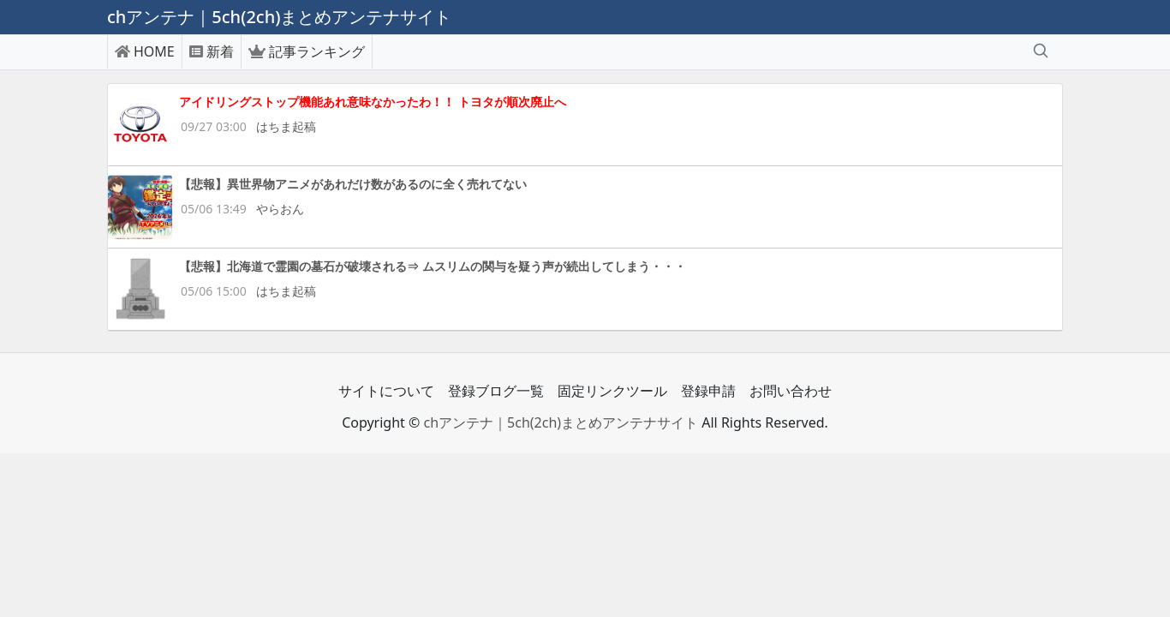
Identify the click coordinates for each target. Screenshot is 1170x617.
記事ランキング (306, 51)
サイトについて (386, 390)
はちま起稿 (286, 126)
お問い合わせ (790, 390)
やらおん (280, 209)
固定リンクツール (612, 390)
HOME (145, 51)
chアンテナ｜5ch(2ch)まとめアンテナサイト (560, 422)
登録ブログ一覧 (496, 390)
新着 (211, 51)
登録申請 (708, 390)
